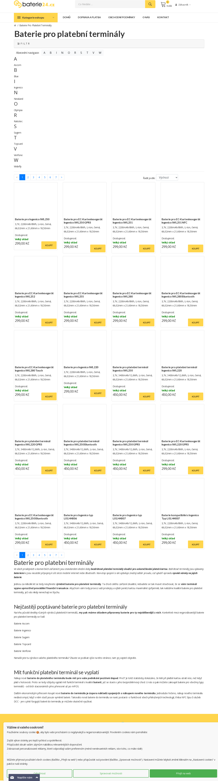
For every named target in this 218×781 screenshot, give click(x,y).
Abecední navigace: (27, 53)
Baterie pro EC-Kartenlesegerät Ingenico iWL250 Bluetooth (34, 517)
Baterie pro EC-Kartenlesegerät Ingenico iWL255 (83, 295)
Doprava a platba (89, 17)
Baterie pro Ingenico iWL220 (81, 367)
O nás (146, 17)
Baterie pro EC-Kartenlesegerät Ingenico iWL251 (132, 221)
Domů (66, 17)
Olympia (18, 110)
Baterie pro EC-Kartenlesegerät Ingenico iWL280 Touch (34, 369)
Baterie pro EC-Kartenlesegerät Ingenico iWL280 (132, 295)
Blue (16, 76)
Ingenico (18, 88)
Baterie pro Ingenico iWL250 (32, 219)
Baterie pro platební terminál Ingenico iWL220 (179, 369)
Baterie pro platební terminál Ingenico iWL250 (130, 369)
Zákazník (183, 5)
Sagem (17, 133)
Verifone (18, 155)
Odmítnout (40, 773)
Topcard (18, 144)
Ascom (17, 65)
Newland (18, 99)
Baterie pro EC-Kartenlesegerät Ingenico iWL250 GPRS (83, 221)
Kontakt (163, 17)
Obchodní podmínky (121, 17)
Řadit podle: (149, 178)
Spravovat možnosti (111, 773)
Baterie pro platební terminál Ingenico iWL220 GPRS (32, 443)
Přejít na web (183, 773)
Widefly (18, 167)
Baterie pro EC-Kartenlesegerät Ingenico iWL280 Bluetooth (181, 295)
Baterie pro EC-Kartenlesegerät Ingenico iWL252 (34, 295)
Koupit (49, 245)
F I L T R (23, 44)
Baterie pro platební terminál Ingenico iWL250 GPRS (130, 443)
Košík (166, 5)
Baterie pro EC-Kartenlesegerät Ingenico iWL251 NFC (181, 221)
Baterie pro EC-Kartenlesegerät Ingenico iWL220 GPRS (181, 443)
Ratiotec (18, 122)
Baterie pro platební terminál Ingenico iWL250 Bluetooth (81, 443)
